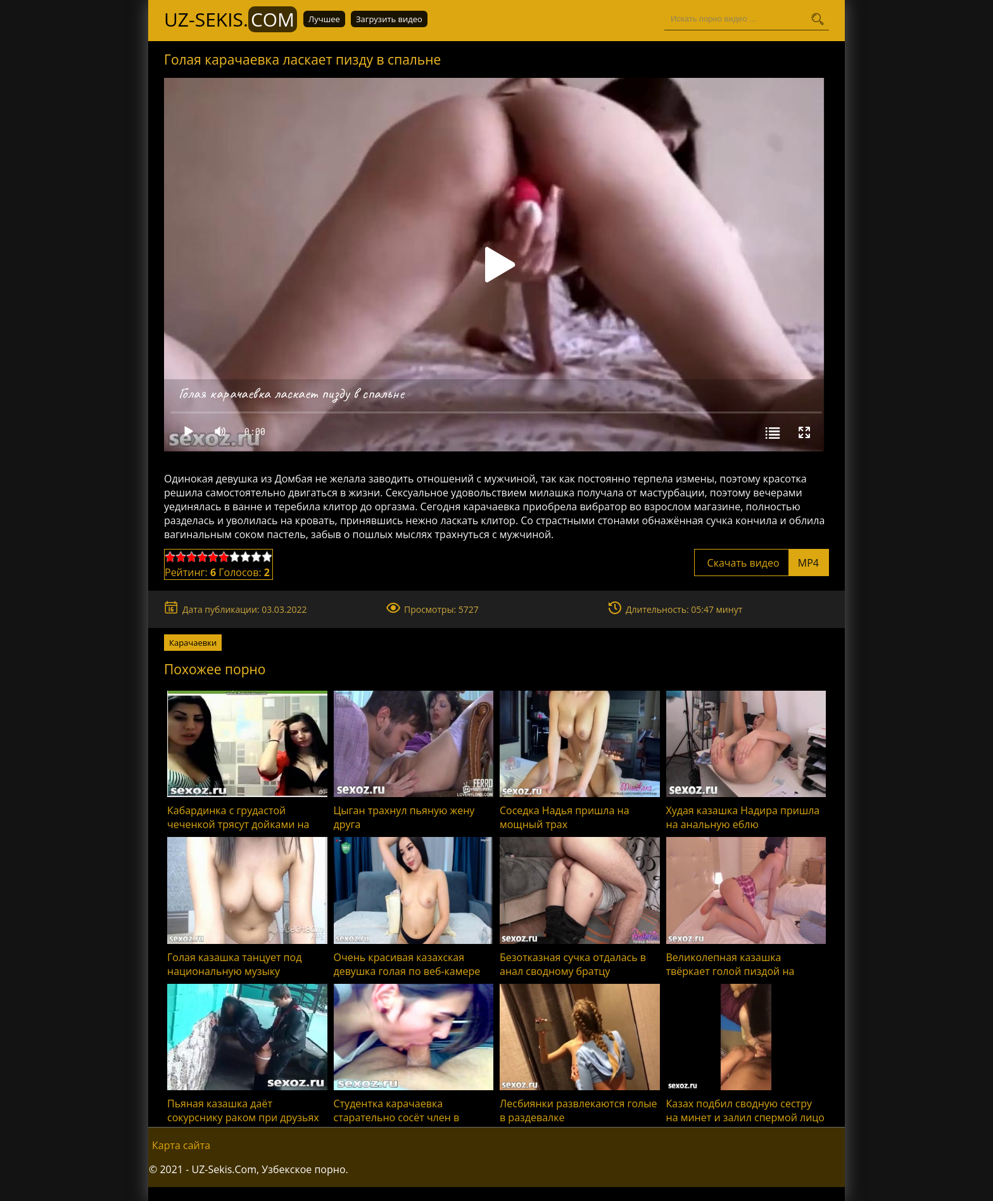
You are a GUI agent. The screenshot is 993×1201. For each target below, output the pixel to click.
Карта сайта (181, 1145)
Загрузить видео (389, 19)
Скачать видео (761, 563)
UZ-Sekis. (230, 19)
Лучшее (324, 19)
